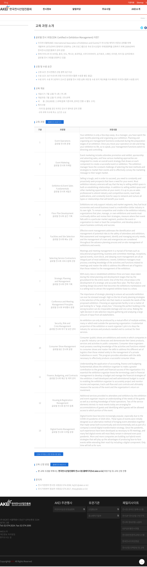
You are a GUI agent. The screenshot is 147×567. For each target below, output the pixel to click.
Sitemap (140, 2)
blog (6, 2)
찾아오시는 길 (6, 537)
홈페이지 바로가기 (54, 122)
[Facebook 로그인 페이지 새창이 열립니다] (145, 27)
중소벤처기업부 (94, 515)
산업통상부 (93, 509)
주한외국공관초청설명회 (64, 509)
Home (143, 18)
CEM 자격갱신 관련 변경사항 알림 (49, 454)
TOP (141, 563)
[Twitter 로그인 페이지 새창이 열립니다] (142, 27)
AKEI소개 (4, 531)
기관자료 (131, 2)
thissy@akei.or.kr (79, 488)
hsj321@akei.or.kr (80, 485)
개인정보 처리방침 (7, 534)
